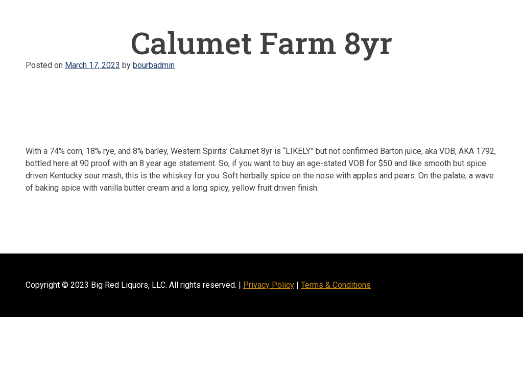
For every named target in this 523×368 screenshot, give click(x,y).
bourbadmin (154, 65)
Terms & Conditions (336, 285)
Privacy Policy (268, 285)
